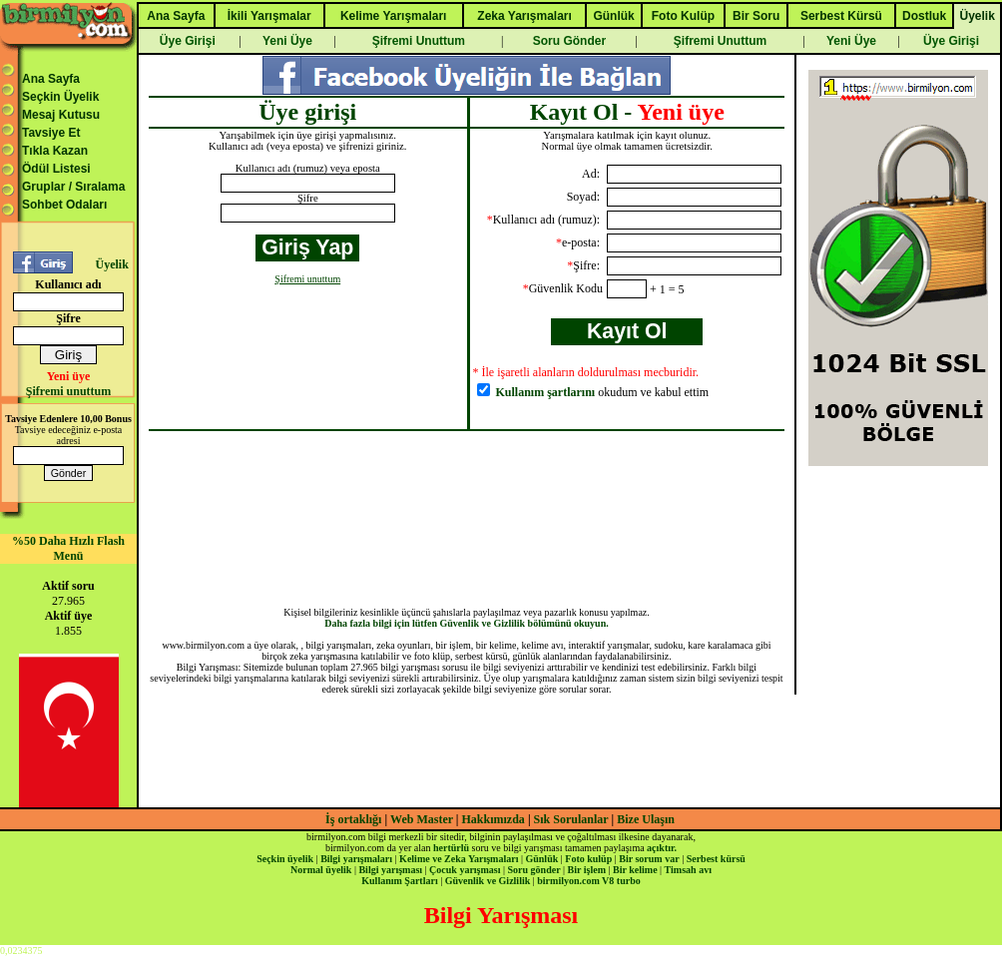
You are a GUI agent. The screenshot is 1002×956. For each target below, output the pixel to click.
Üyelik (111, 264)
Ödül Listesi (56, 169)
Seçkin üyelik (284, 858)
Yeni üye (69, 376)
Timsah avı (688, 869)
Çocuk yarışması (464, 869)
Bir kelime (635, 869)
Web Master (423, 819)
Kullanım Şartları (399, 880)
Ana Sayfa (51, 79)
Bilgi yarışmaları (356, 858)
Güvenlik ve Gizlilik (488, 880)
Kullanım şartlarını (546, 392)
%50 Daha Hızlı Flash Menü (68, 548)
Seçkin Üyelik (60, 97)
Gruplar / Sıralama (73, 187)
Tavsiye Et (51, 133)
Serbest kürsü (716, 858)
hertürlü (451, 847)
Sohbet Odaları (64, 205)
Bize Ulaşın (646, 819)
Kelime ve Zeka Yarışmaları (458, 858)
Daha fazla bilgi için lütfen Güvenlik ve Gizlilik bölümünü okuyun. (466, 623)
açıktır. (662, 847)
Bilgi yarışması (390, 869)
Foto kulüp (588, 858)
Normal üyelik (320, 869)
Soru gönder (534, 869)
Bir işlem (587, 869)
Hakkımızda (493, 819)
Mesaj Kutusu (61, 115)
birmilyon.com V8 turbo (588, 880)
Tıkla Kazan (55, 151)
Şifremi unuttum (68, 391)
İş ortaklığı (353, 819)
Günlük (541, 858)
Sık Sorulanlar (571, 819)
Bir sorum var (649, 858)
